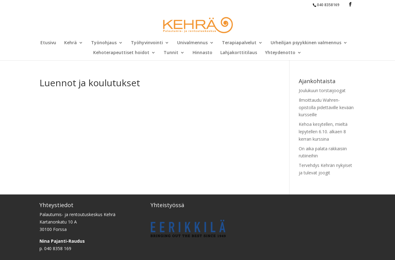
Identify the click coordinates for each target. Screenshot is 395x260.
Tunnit (171, 52)
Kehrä (70, 42)
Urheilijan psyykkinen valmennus (306, 42)
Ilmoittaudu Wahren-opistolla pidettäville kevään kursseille (326, 107)
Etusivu (48, 42)
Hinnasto (202, 52)
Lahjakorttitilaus (238, 52)
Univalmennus (192, 42)
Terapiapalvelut (239, 42)
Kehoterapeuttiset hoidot (121, 52)
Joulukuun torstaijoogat (322, 90)
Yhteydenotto (280, 52)
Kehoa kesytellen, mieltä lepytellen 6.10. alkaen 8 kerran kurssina (323, 131)
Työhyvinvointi (147, 42)
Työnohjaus (104, 42)
